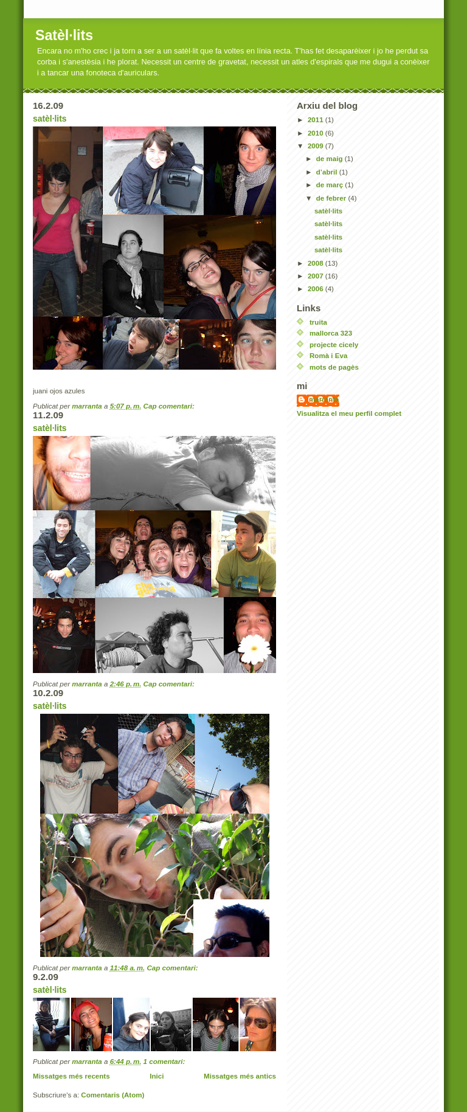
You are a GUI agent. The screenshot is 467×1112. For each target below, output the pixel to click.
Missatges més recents (71, 1076)
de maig (330, 158)
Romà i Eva (328, 355)
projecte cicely (334, 344)
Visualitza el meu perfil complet (349, 413)
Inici (157, 1076)
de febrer (332, 198)
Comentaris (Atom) (112, 1095)
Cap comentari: (170, 406)
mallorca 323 (331, 333)
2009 (316, 146)
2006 (316, 288)
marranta (324, 399)
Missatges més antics (240, 1076)
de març (330, 184)
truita (318, 322)
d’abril (327, 172)
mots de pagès (334, 367)
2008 (316, 263)
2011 (316, 119)
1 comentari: (165, 1061)
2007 (316, 276)
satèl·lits (50, 118)
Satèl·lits (64, 35)
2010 (316, 133)
